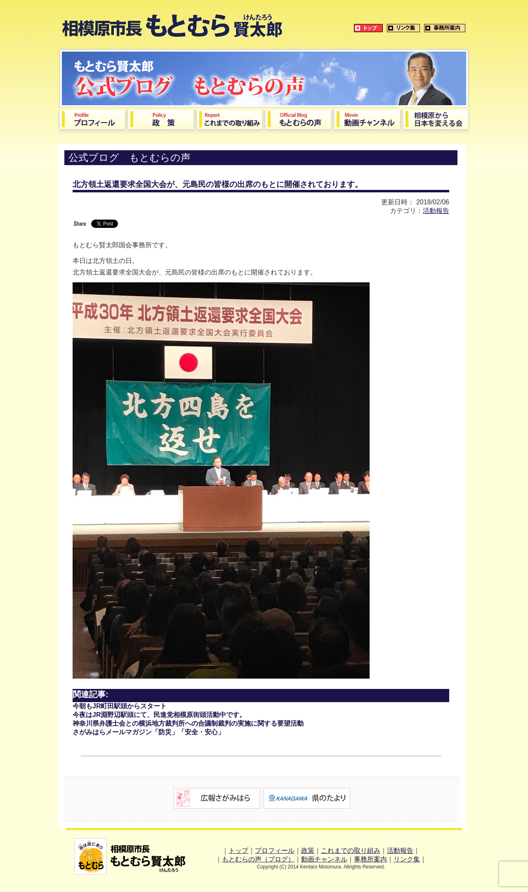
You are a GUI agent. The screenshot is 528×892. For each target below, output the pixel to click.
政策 (307, 850)
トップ (238, 850)
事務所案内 (370, 859)
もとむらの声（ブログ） (258, 859)
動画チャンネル (324, 859)
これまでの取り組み (350, 850)
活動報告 (436, 210)
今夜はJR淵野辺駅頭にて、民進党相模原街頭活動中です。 (159, 714)
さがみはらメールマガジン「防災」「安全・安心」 (148, 732)
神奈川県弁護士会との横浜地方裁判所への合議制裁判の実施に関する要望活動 (188, 723)
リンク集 (407, 859)
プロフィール (275, 850)
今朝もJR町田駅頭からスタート (120, 706)
